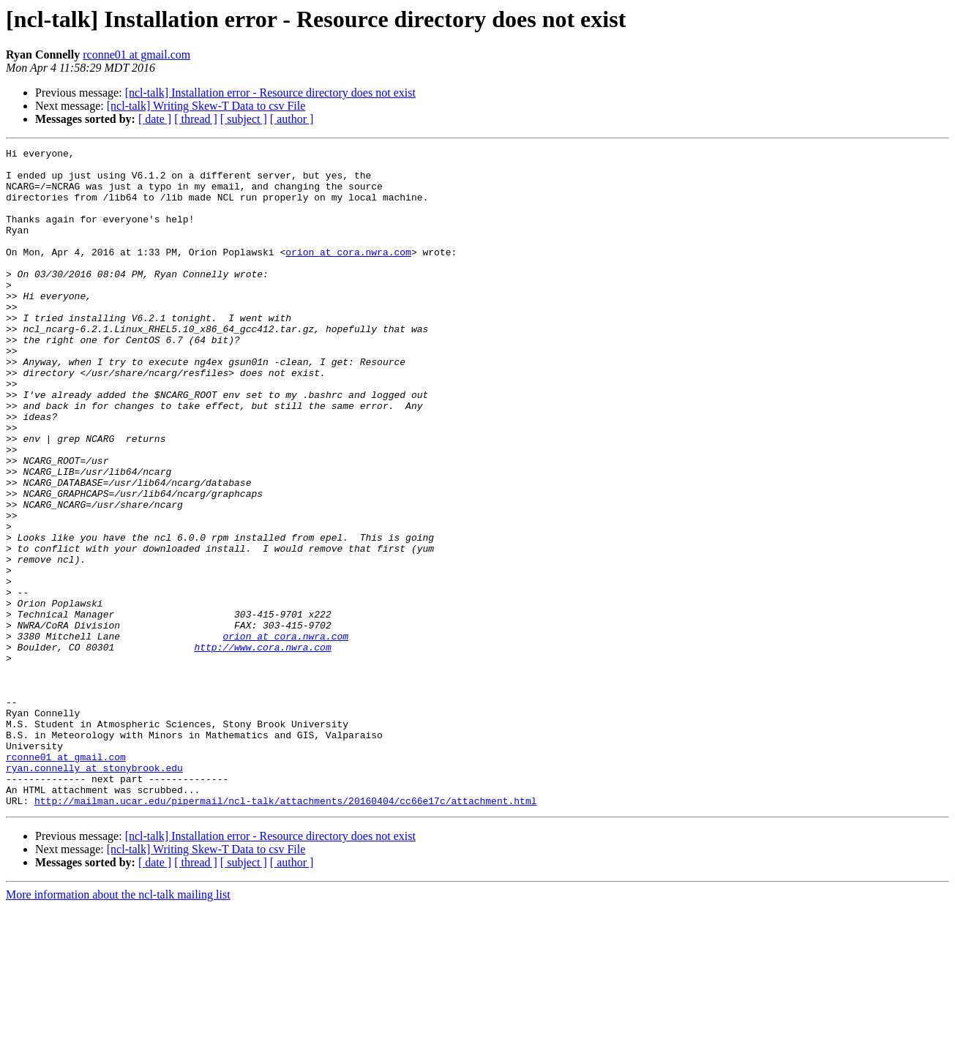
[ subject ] (243, 119)
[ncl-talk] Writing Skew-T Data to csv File (206, 106)
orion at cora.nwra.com (348, 273)
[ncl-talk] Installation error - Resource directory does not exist (270, 92)
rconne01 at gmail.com (136, 54)
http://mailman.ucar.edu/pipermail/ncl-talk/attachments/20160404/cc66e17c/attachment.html (285, 932)
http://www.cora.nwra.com (262, 747)
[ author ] (292, 119)
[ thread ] (195, 119)
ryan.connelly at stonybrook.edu (94, 892)
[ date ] (154, 119)
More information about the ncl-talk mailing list (118, 1026)
